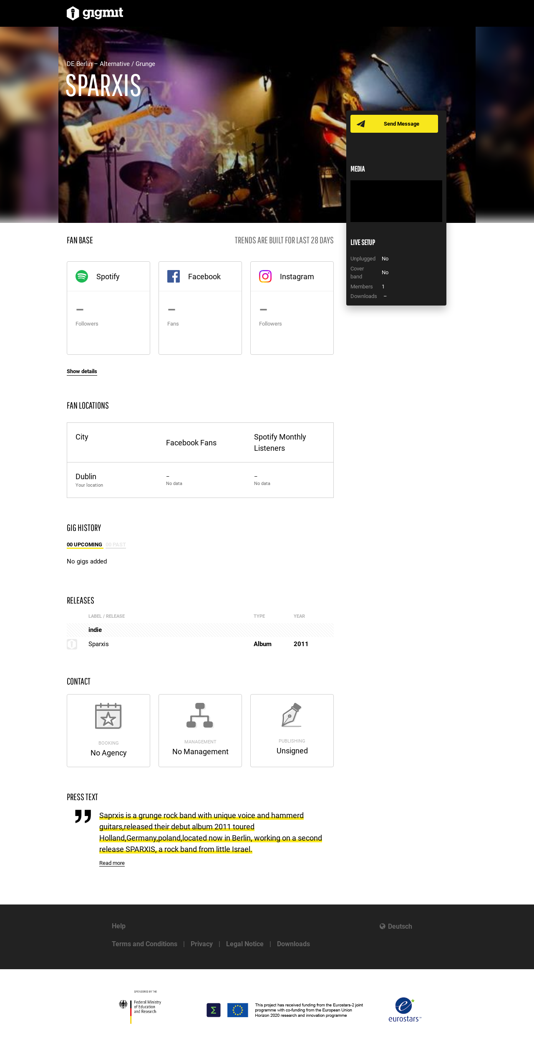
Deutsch (400, 926)
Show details (82, 371)
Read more (112, 863)
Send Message (401, 124)
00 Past (116, 544)
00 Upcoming (85, 544)
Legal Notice (245, 944)
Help (119, 926)
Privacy (202, 944)
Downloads (293, 944)
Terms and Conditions (144, 944)
